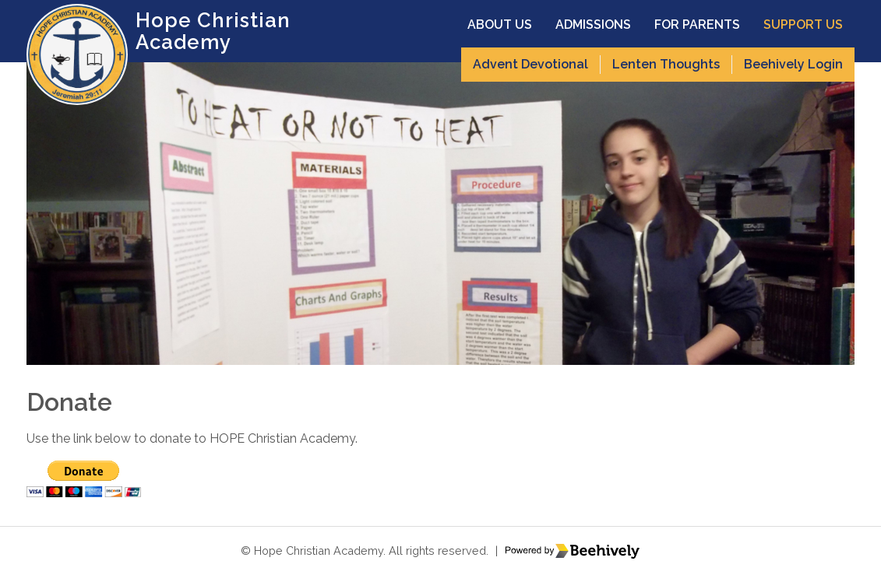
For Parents (697, 24)
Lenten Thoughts (666, 64)
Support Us (803, 24)
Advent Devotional (530, 64)
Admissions (593, 24)
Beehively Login (793, 64)
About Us (499, 24)
